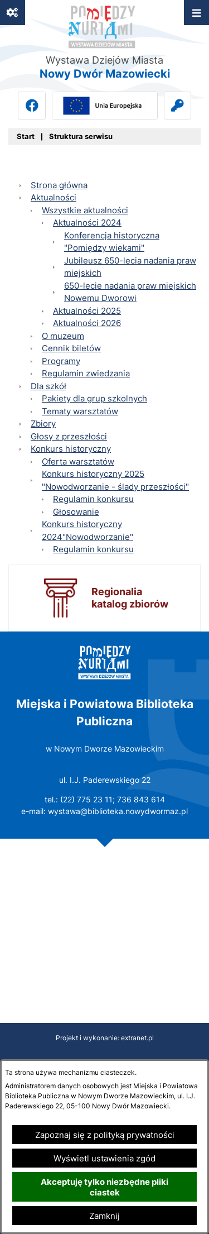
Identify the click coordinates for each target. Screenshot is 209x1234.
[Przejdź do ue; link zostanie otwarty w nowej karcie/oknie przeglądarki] (105, 105)
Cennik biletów (71, 348)
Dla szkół (48, 386)
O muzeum (63, 336)
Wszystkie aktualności (85, 210)
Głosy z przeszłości (69, 436)
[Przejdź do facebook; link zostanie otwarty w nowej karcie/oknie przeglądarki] (32, 105)
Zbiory (43, 423)
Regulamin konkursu (93, 499)
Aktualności (53, 197)
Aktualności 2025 (87, 310)
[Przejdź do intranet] (178, 105)
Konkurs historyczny (71, 448)
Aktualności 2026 (87, 323)
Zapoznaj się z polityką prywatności (104, 1135)
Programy (61, 361)
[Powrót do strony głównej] (26, 136)
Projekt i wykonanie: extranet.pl (105, 1038)
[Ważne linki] (12, 12)
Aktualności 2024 (87, 222)
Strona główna (59, 185)
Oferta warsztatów (78, 461)
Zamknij (104, 1216)
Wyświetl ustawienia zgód (104, 1158)
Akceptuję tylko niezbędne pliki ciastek (104, 1187)
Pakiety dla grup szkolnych (94, 398)
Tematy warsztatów (80, 411)
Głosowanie (76, 511)
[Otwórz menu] (196, 12)
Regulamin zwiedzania (86, 373)
